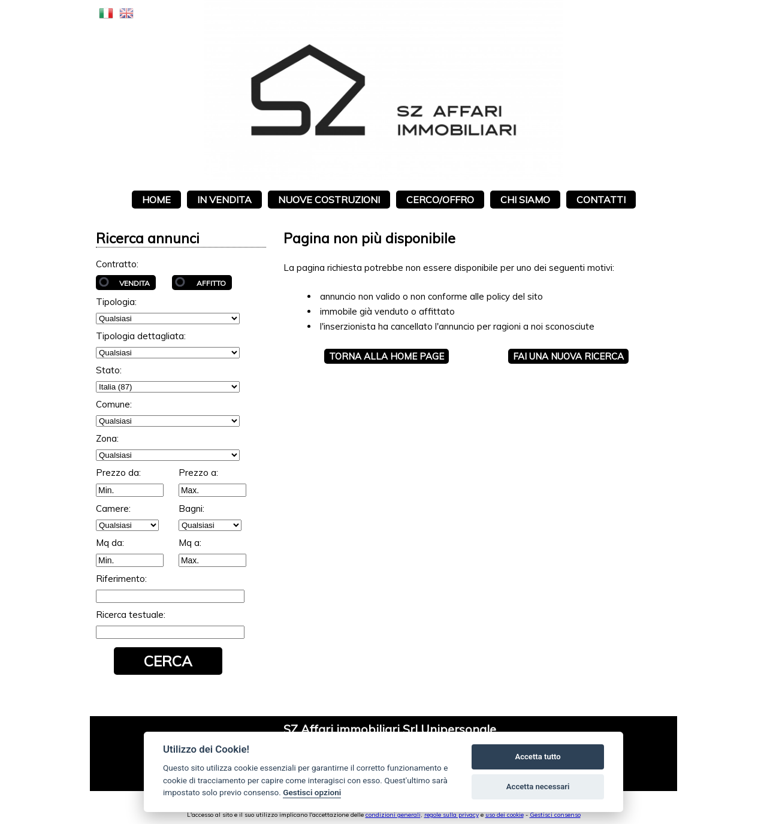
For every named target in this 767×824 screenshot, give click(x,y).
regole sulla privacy (451, 815)
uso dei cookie (504, 815)
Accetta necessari (538, 786)
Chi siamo (525, 200)
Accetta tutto (537, 756)
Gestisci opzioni (312, 792)
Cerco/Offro (440, 200)
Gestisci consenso (555, 815)
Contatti (601, 200)
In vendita (224, 200)
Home (156, 200)
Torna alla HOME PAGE (386, 356)
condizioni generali (393, 815)
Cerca (168, 661)
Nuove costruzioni (329, 200)
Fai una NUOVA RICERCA (568, 356)
